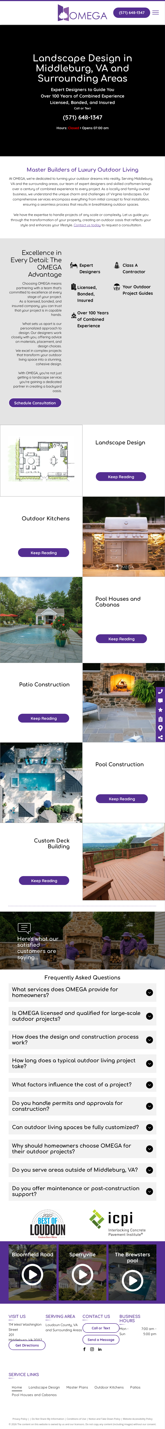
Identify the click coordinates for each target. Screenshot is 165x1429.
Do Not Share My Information (48, 1418)
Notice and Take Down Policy (105, 1418)
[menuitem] (17, 1387)
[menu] (155, 12)
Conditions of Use (76, 1418)
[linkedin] (99, 1350)
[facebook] (84, 1350)
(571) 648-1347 (82, 117)
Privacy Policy (19, 1418)
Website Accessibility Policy (138, 1418)
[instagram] (92, 1350)
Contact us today (87, 225)
